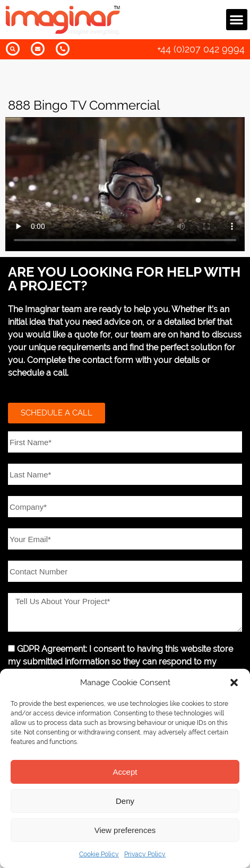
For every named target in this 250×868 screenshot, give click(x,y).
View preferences (125, 830)
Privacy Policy (145, 854)
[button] (234, 682)
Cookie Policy (99, 854)
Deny (125, 800)
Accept (125, 771)
